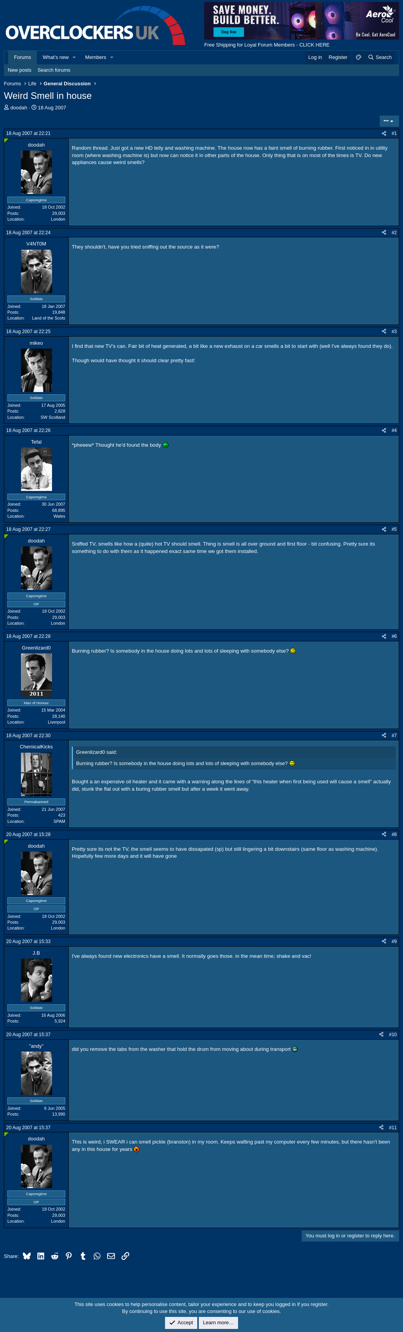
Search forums (54, 70)
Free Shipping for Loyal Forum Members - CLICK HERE (267, 45)
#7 (394, 735)
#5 (394, 529)
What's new (56, 57)
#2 (394, 232)
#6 (394, 636)
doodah (18, 108)
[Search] (379, 57)
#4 (394, 430)
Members (95, 57)
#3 (394, 331)
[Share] (384, 133)
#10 (393, 1034)
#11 (393, 1127)
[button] (74, 57)
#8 (394, 834)
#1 (394, 133)
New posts (19, 70)
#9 (394, 941)
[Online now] (6, 140)
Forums (22, 57)
